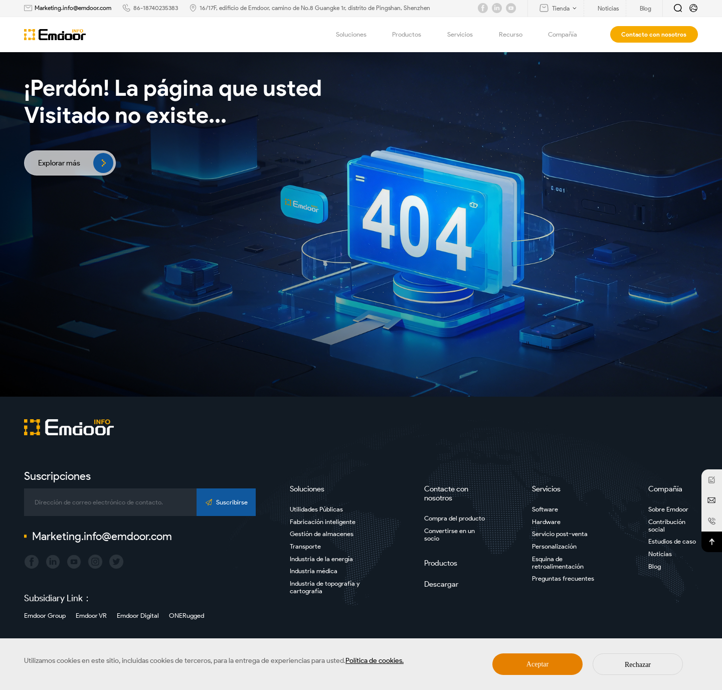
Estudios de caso (672, 541)
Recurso (516, 35)
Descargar (441, 584)
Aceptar (537, 664)
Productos (412, 35)
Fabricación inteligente (322, 522)
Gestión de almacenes (321, 534)
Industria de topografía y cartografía (324, 587)
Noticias (660, 554)
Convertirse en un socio (449, 534)
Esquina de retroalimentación (558, 562)
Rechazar (638, 664)
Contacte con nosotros (446, 493)
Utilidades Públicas (316, 509)
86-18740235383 (155, 8)
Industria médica (313, 571)
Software (545, 509)
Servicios (465, 35)
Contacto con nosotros (653, 34)
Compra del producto (454, 518)
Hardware (546, 522)
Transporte (305, 546)
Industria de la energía (321, 559)
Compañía (568, 35)
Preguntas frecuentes (563, 578)
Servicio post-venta (560, 534)
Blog (654, 566)
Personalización (554, 546)
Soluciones (357, 35)
